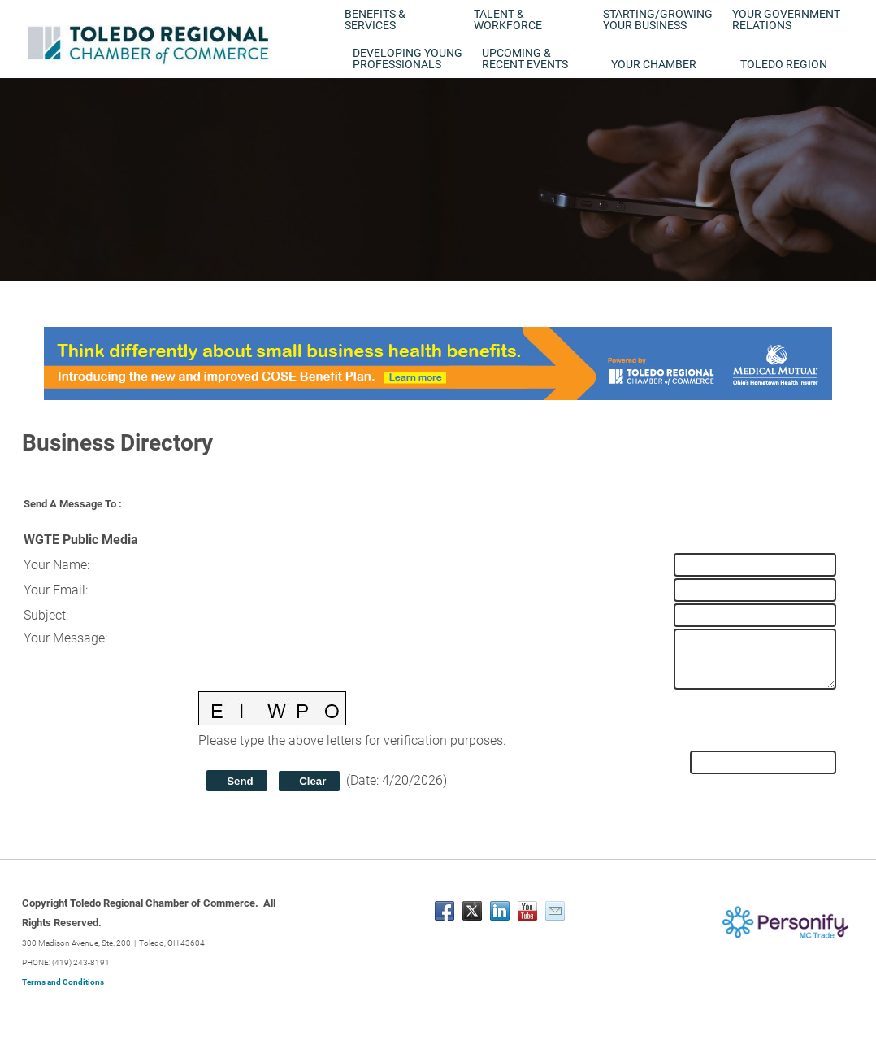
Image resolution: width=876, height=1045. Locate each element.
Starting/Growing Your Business (658, 19)
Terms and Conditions (63, 982)
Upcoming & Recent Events (525, 58)
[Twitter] (472, 911)
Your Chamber (653, 64)
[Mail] (555, 911)
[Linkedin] (500, 911)
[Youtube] (527, 911)
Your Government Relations (786, 19)
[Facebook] (444, 911)
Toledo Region (783, 64)
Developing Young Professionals (407, 58)
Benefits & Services (375, 19)
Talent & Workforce (508, 19)
